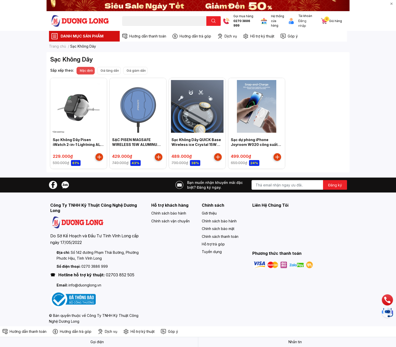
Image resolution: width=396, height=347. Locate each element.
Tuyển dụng (212, 251)
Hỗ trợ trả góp (213, 244)
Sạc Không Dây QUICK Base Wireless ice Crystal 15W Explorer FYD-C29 (196, 145)
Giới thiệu (209, 213)
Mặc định (86, 70)
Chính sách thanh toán (220, 236)
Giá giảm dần (136, 70)
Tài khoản (305, 16)
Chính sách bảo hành (168, 213)
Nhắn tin (295, 342)
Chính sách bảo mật (218, 228)
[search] (213, 21)
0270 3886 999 (241, 23)
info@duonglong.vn (84, 285)
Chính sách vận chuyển (170, 221)
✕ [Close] (391, 4)
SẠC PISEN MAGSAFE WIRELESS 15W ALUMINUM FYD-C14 (136, 145)
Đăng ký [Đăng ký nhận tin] (335, 185)
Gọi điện (97, 342)
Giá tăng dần (110, 70)
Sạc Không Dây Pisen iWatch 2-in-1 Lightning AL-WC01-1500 (77, 145)
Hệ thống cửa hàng (277, 20)
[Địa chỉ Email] (299, 185)
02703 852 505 (120, 274)
